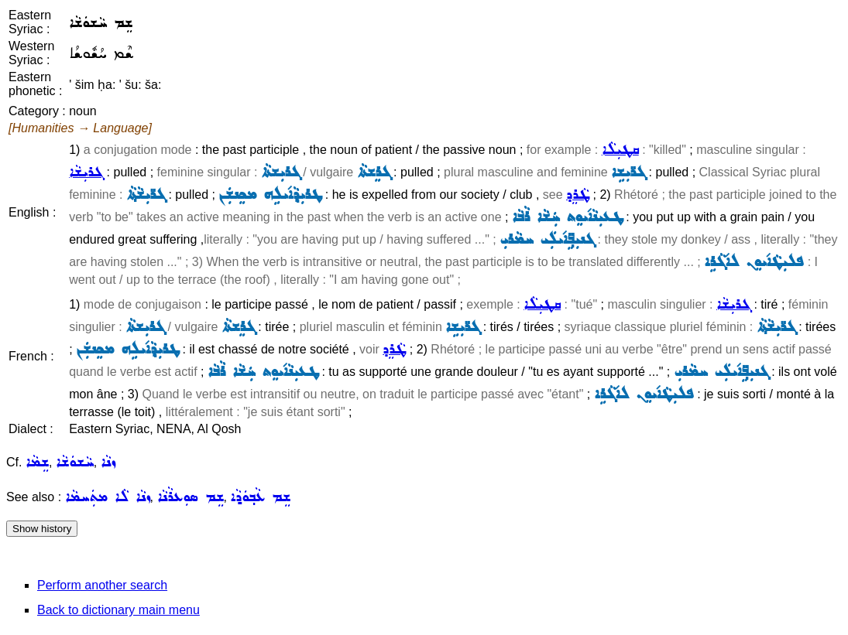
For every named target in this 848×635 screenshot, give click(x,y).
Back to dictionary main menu (118, 609)
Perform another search (102, 585)
